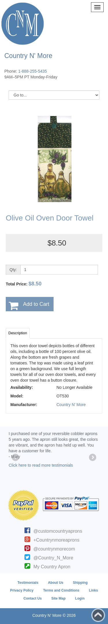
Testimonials (28, 583)
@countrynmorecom (54, 548)
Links (93, 590)
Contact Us (32, 598)
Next (92, 457)
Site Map (58, 598)
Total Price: (23, 284)
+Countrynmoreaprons (56, 540)
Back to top (98, 615)
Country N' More (71, 404)
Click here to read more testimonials (41, 465)
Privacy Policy (21, 590)
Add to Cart (36, 304)
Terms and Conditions (61, 590)
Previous (16, 457)
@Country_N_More (53, 557)
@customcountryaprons (57, 531)
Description (17, 333)
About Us (55, 583)
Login (80, 598)
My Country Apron (51, 566)
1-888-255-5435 (32, 71)
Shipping (80, 583)
